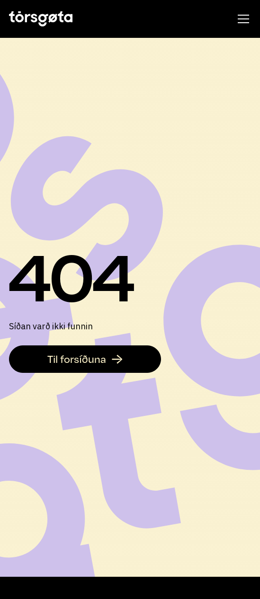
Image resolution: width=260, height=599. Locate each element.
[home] (40, 18)
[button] (241, 19)
